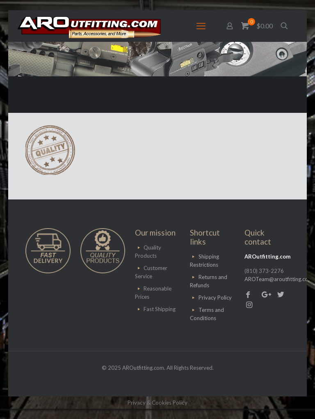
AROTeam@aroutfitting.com (278, 279)
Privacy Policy (215, 297)
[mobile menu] (201, 26)
